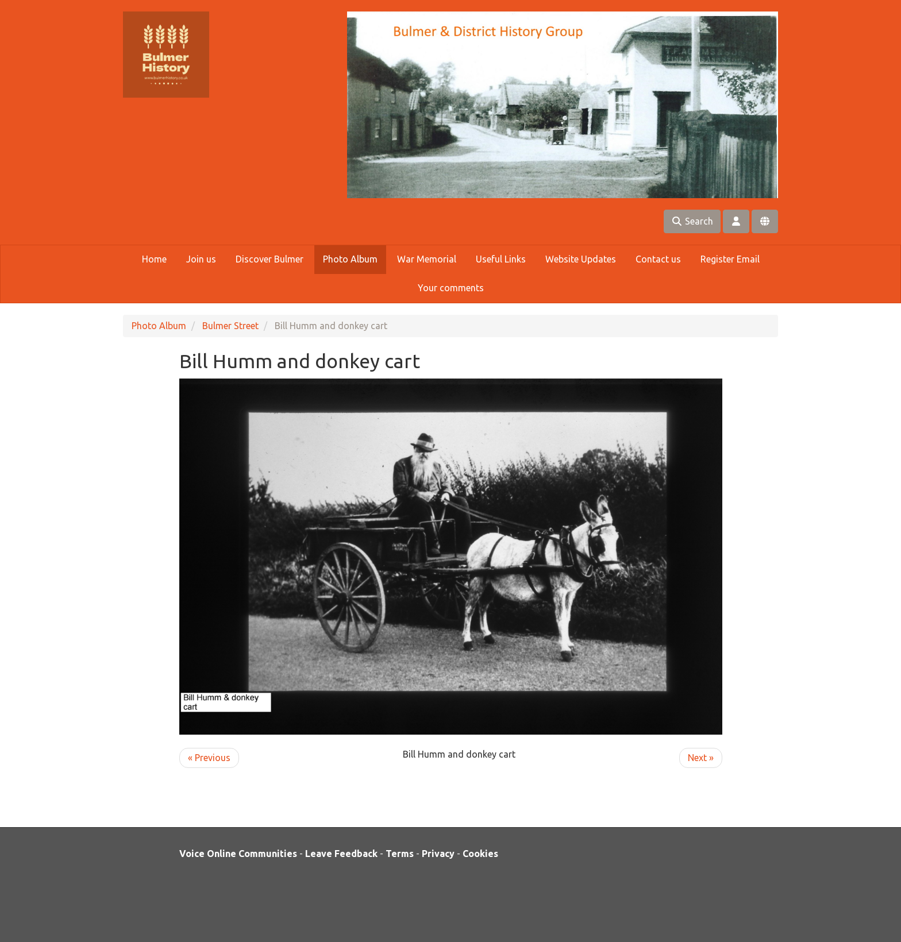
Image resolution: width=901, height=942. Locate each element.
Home (154, 259)
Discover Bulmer (269, 259)
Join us (201, 259)
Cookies (480, 853)
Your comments (451, 288)
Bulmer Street (230, 326)
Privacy (438, 853)
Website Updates (580, 259)
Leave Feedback (341, 853)
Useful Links (501, 259)
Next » (701, 757)
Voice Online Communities (238, 853)
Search (692, 221)
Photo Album (350, 259)
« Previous (209, 757)
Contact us (658, 259)
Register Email (730, 259)
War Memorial (426, 259)
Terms (400, 853)
